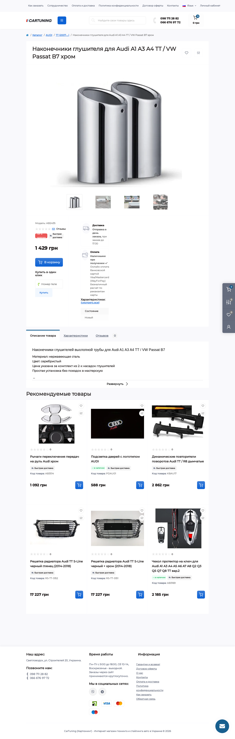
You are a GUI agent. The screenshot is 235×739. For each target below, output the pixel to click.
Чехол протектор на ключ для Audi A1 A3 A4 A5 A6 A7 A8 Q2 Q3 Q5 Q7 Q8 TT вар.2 (176, 566)
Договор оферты (152, 5)
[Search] (93, 20)
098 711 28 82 (169, 18)
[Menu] (62, 20)
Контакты (173, 5)
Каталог (37, 35)
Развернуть (118, 384)
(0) (53, 229)
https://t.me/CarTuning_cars (102, 691)
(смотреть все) (90, 302)
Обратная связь (145, 698)
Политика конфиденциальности (119, 5)
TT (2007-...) (62, 35)
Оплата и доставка (83, 5)
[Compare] (81, 413)
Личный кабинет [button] (210, 5)
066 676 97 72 (170, 22)
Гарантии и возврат (148, 664)
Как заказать (35, 5)
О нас (139, 673)
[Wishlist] (81, 406)
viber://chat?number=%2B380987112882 (93, 691)
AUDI (49, 35)
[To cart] (79, 485)
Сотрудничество (57, 5)
